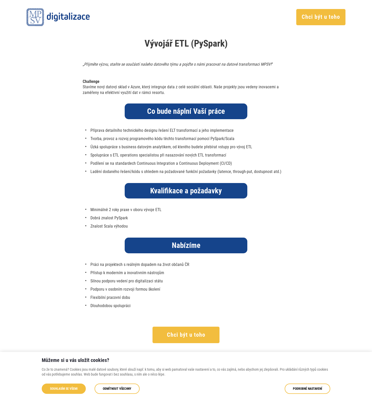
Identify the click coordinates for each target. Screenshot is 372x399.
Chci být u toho (321, 17)
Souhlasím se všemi (64, 389)
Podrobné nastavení (307, 389)
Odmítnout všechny (117, 389)
